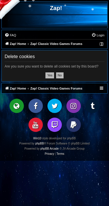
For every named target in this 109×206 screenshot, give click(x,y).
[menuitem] (10, 35)
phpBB (39, 143)
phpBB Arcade (50, 148)
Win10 (37, 138)
